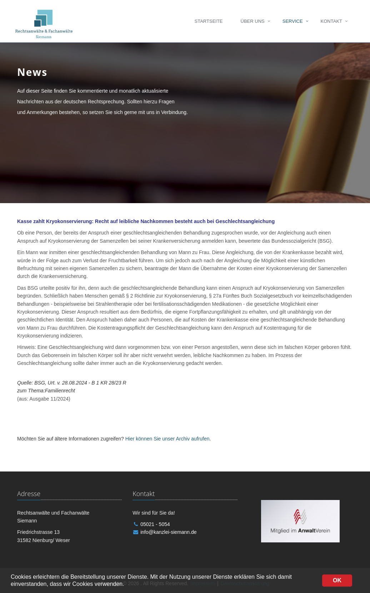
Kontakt (331, 21)
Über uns (253, 21)
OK (337, 580)
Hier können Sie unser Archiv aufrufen (167, 439)
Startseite (209, 21)
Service (292, 21)
